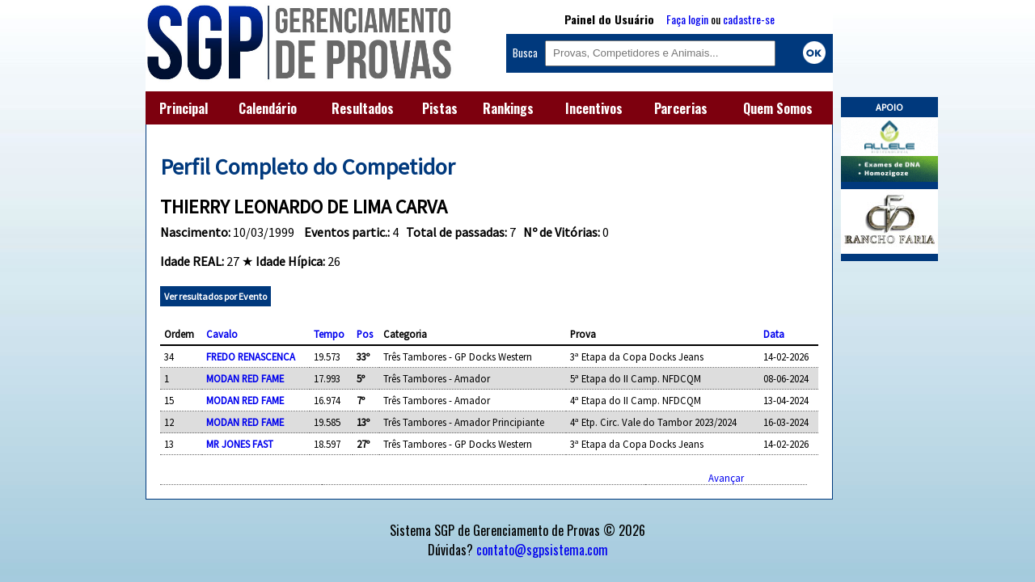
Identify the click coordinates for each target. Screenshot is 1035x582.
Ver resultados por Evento (215, 296)
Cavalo (222, 333)
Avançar (726, 477)
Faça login (687, 19)
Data (773, 333)
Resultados (363, 108)
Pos (365, 333)
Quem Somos (778, 108)
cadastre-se (749, 19)
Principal (183, 108)
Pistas (440, 108)
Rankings (508, 108)
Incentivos (594, 108)
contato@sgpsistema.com (542, 549)
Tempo (329, 333)
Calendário (268, 108)
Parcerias (681, 108)
